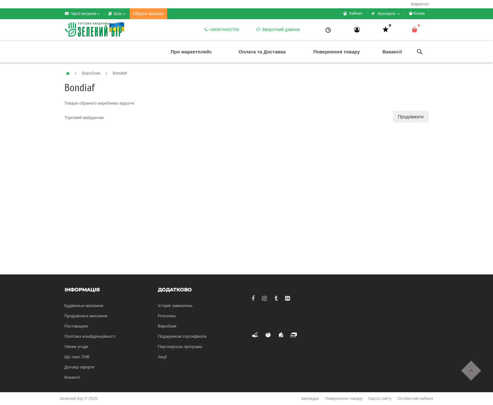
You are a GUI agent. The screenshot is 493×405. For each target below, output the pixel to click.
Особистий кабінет (415, 398)
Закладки (310, 398)
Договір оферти (80, 367)
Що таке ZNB (77, 356)
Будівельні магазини (84, 305)
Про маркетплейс (191, 51)
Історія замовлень (175, 305)
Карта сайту (379, 398)
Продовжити (411, 116)
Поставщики (76, 326)
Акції (162, 356)
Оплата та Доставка (262, 51)
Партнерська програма (180, 346)
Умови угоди (76, 346)
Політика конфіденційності (90, 336)
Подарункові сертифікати (182, 336)
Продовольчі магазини (86, 316)
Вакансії (392, 51)
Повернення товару (336, 51)
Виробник (91, 73)
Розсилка (167, 316)
